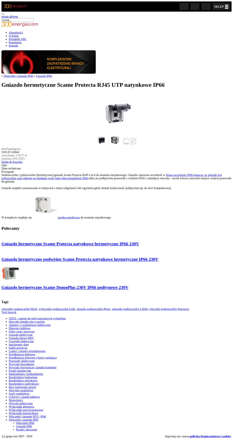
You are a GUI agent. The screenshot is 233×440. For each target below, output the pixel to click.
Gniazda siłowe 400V (21, 338)
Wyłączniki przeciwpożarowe (26, 409)
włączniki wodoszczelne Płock (19, 309)
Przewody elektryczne (22, 360)
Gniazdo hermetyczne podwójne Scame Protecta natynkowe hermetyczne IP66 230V (79, 259)
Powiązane (7, 171)
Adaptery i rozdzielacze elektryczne (30, 325)
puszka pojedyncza (56, 217)
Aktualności (16, 32)
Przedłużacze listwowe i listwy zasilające (33, 357)
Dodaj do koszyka (12, 161)
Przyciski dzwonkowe (21, 364)
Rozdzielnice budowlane (23, 377)
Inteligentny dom (19, 344)
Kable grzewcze (18, 347)
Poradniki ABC (18, 39)
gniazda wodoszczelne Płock (93, 309)
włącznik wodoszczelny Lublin (130, 309)
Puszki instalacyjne (20, 370)
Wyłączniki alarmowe (21, 406)
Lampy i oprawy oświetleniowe (27, 351)
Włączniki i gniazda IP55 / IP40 (27, 416)
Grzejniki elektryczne (21, 341)
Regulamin (15, 42)
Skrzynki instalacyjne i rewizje (27, 321)
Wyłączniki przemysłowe (23, 413)
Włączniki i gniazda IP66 (18, 76)
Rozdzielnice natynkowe (23, 380)
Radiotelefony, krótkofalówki (26, 374)
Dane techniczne (11, 168)
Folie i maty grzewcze (22, 331)
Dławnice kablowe (20, 328)
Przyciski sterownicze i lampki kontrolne (32, 367)
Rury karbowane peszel (22, 387)
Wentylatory (16, 400)
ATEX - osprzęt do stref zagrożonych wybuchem (37, 318)
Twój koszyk (8, 312)
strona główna (9, 16)
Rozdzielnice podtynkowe (24, 383)
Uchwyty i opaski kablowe (24, 396)
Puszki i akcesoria (26, 429)
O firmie (14, 35)
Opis (4, 165)
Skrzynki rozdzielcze (21, 390)
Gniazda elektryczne (21, 334)
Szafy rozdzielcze (19, 393)
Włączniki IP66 (25, 423)
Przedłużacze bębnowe (22, 354)
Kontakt (13, 45)
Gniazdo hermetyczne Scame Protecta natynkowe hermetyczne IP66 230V (70, 243)
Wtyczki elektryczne (21, 403)
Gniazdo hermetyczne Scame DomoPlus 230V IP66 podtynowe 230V (65, 287)
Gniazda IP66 (44, 76)
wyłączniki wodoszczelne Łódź (57, 309)
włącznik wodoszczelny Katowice (169, 309)
